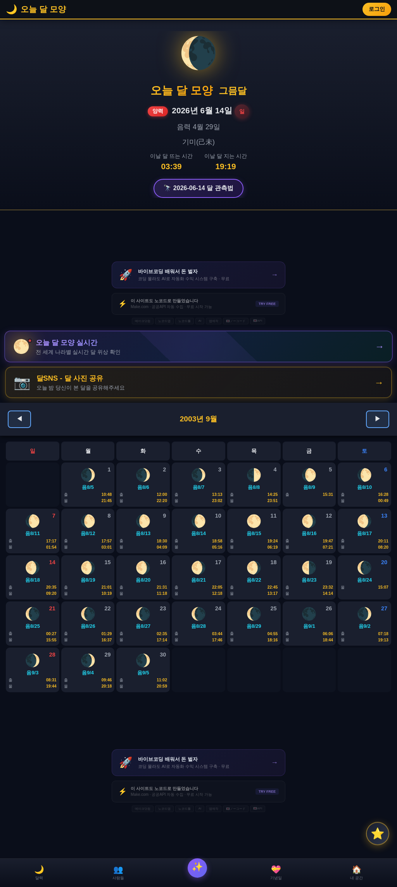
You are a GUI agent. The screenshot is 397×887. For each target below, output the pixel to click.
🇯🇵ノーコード (235, 321)
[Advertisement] (198, 236)
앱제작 (213, 321)
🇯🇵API (257, 320)
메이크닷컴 (142, 321)
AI (200, 320)
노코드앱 (164, 321)
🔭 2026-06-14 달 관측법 (198, 188)
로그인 (377, 9)
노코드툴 (184, 321)
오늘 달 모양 (181, 90)
